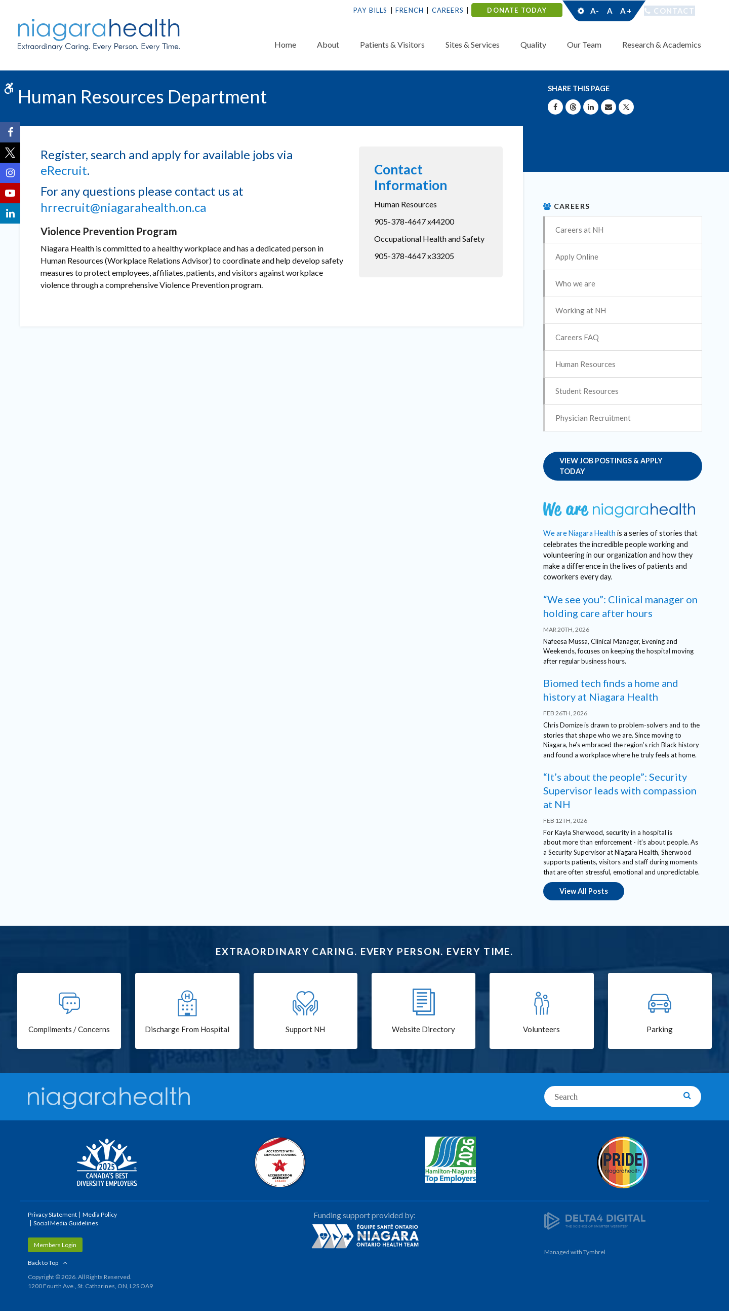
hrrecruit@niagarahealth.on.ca (123, 207)
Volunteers (541, 1029)
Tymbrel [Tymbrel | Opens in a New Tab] (594, 1251)
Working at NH (580, 310)
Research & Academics (661, 44)
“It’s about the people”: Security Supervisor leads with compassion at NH (620, 790)
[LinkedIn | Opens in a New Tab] (10, 213)
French (409, 10)
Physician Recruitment (593, 417)
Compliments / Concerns (69, 1029)
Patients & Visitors (392, 44)
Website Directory (423, 1029)
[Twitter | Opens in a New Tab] (10, 152)
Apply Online (576, 256)
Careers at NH (579, 229)
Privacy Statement (52, 1213)
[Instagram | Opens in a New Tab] (10, 173)
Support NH (305, 1029)
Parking (659, 1029)
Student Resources (587, 390)
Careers (448, 10)
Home (285, 44)
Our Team (584, 44)
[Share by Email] (608, 107)
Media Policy (100, 1213)
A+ (625, 10)
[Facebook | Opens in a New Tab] (10, 132)
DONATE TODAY (516, 10)
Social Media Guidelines (65, 1222)
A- (594, 10)
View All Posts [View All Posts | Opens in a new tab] (583, 890)
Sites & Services (473, 44)
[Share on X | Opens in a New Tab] (626, 107)
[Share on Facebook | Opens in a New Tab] (555, 107)
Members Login (55, 1244)
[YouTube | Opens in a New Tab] (10, 193)
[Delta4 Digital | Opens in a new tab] (594, 1219)
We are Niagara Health (579, 532)
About (328, 44)
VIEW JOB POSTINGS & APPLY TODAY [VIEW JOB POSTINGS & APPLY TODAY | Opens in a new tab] (611, 466)
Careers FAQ (577, 337)
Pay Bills (370, 10)
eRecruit (63, 170)
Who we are (575, 283)
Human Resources (585, 364)
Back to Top (43, 1261)
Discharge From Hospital (187, 1029)
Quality (533, 44)
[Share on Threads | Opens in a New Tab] (573, 107)
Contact (674, 10)
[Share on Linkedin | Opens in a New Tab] (590, 107)
